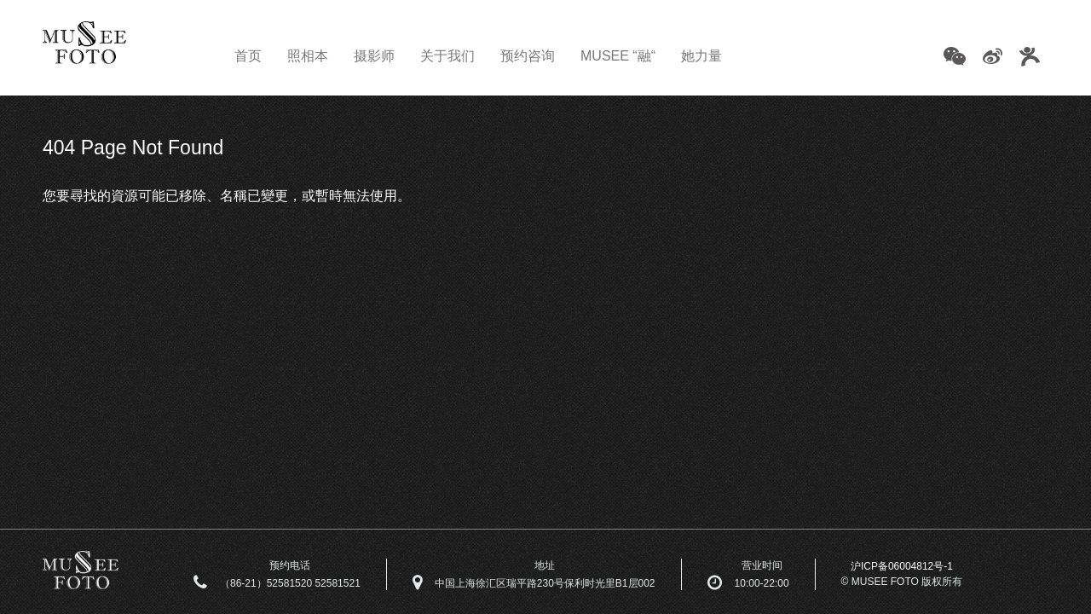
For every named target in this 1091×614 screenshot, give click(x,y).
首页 (248, 56)
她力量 (701, 56)
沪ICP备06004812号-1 (902, 566)
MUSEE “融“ (617, 56)
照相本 (307, 56)
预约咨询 (527, 56)
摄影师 (374, 56)
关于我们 (447, 56)
